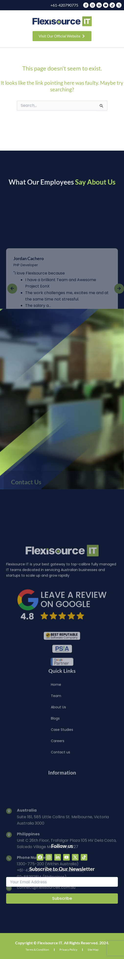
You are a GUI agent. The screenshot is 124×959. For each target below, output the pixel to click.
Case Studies (62, 760)
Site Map (93, 949)
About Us (58, 738)
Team (56, 727)
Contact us (60, 783)
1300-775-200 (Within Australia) (48, 924)
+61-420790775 (64, 5)
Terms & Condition (37, 949)
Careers (57, 772)
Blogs (55, 749)
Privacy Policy (68, 949)
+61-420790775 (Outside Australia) (50, 930)
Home (56, 715)
